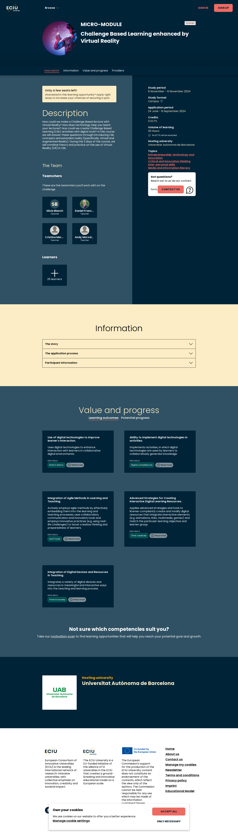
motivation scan (63, 636)
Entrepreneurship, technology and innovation (171, 156)
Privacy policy (176, 780)
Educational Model (179, 791)
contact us (171, 189)
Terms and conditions (182, 775)
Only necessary (169, 821)
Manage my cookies (180, 765)
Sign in (203, 8)
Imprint (171, 786)
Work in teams (56, 465)
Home (170, 749)
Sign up (223, 8)
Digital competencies (142, 465)
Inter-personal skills (161, 164)
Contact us (174, 759)
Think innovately (57, 599)
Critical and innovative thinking (169, 161)
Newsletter (173, 770)
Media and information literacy (169, 168)
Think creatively (139, 535)
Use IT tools (54, 538)
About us (172, 754)
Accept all (169, 811)
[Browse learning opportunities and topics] (52, 8)
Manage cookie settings (71, 821)
